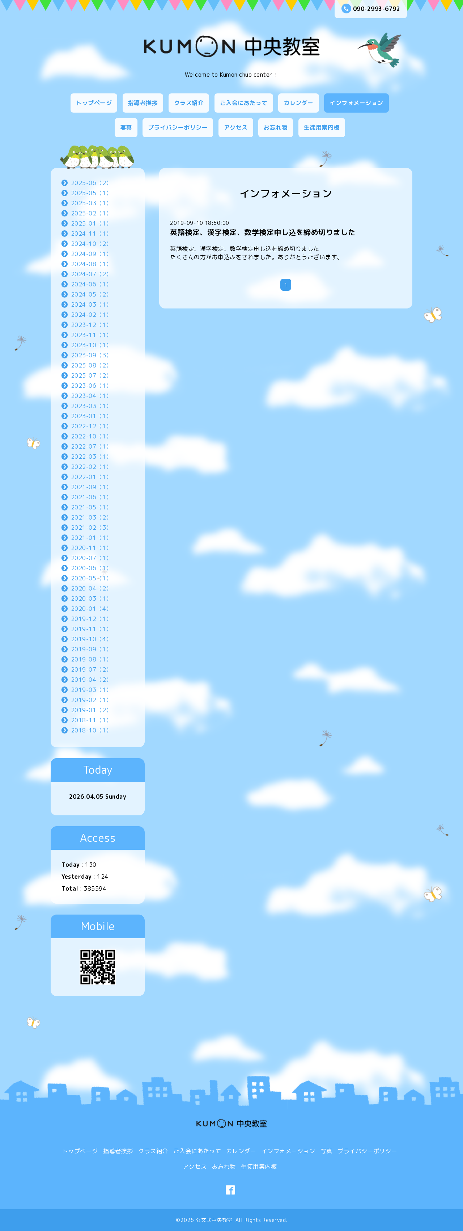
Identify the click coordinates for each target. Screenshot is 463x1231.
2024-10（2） (91, 244)
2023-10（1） (91, 345)
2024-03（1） (91, 304)
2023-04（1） (91, 396)
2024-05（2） (91, 294)
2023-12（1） (91, 325)
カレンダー (299, 103)
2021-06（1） (91, 497)
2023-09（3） (91, 355)
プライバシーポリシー (178, 127)
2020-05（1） (91, 578)
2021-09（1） (91, 487)
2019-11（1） (91, 629)
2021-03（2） (91, 517)
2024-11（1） (91, 234)
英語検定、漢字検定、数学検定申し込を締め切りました (263, 232)
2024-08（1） (91, 264)
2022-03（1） (91, 457)
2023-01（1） (91, 416)
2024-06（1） (91, 284)
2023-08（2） (91, 365)
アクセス (236, 127)
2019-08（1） (91, 659)
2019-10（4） (91, 639)
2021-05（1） (91, 507)
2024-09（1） (91, 254)
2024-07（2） (91, 274)
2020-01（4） (91, 609)
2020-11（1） (91, 548)
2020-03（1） (91, 598)
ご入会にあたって (244, 103)
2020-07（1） (91, 558)
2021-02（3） (91, 528)
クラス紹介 (189, 103)
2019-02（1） (91, 700)
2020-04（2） (91, 588)
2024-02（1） (91, 315)
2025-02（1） (91, 213)
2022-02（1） (91, 467)
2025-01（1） (91, 223)
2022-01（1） (91, 477)
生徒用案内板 (322, 127)
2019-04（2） (91, 680)
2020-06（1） (91, 568)
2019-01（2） (91, 710)
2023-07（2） (91, 375)
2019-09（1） (91, 649)
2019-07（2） (91, 669)
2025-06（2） (91, 183)
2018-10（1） (91, 730)
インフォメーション (356, 103)
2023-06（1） (91, 386)
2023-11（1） (91, 335)
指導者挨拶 (143, 103)
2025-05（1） (91, 193)
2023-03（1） (91, 406)
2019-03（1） (91, 690)
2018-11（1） (91, 720)
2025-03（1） (91, 203)
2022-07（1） (91, 446)
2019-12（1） (91, 619)
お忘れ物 (276, 127)
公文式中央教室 (214, 1220)
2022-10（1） (91, 436)
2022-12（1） (91, 426)
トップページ (94, 103)
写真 (126, 127)
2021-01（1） (91, 538)
